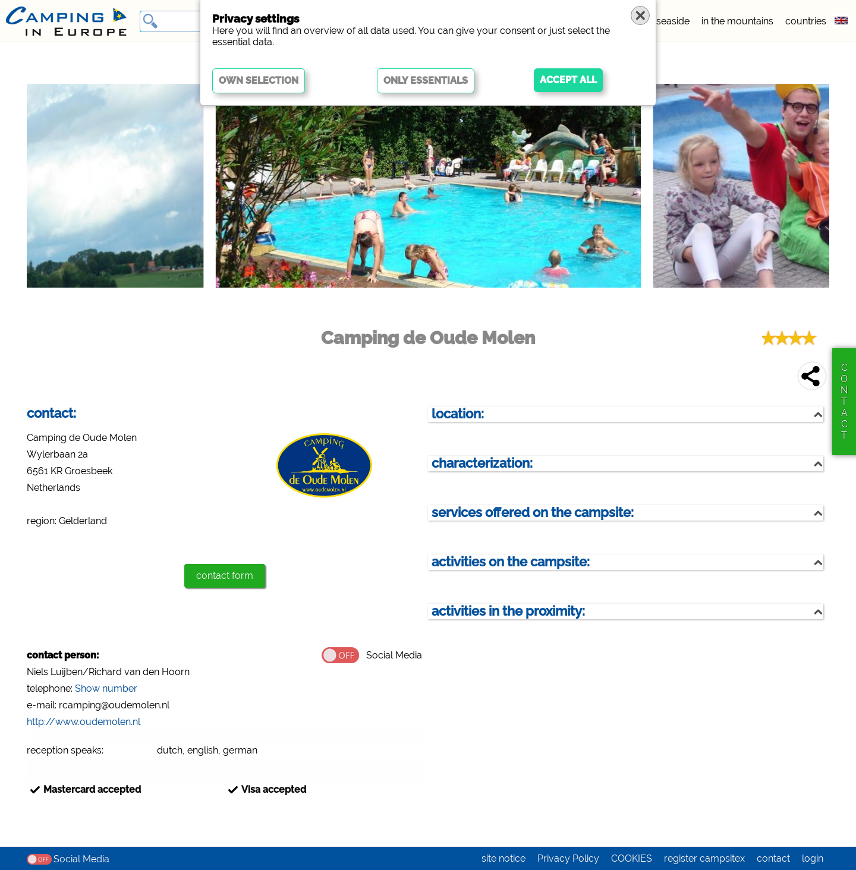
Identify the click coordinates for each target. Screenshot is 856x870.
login (812, 858)
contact (773, 858)
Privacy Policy (568, 858)
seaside (673, 21)
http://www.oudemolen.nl (83, 721)
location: (458, 413)
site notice (503, 858)
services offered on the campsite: (533, 512)
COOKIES (631, 858)
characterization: (482, 463)
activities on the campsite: (511, 561)
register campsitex (704, 858)
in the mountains (737, 21)
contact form (224, 575)
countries (805, 21)
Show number (106, 688)
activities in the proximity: (508, 611)
